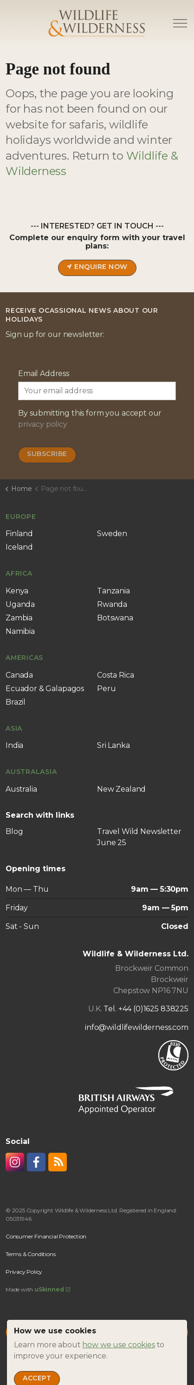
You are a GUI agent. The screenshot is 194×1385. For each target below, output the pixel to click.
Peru (106, 688)
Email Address (43, 373)
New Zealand (121, 789)
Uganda (20, 604)
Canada (19, 675)
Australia (21, 789)
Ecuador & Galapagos (45, 688)
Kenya (17, 590)
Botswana (115, 617)
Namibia (20, 631)
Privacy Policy (24, 1271)
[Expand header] (180, 23)
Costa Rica (115, 675)
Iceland (19, 547)
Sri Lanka (113, 745)
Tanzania (113, 590)
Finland (19, 533)
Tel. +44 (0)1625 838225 (145, 1008)
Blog (14, 831)
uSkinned (52, 1289)
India (14, 745)
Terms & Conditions (30, 1254)
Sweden (112, 533)
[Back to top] (97, 1332)
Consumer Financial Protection (46, 1236)
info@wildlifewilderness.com (136, 1027)
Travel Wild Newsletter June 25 (139, 837)
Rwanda (112, 604)
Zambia (19, 617)
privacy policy (42, 424)
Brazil (16, 702)
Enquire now (97, 268)
